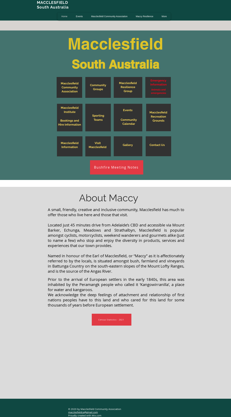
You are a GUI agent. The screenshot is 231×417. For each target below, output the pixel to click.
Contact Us (157, 145)
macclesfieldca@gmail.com (83, 412)
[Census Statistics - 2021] (111, 320)
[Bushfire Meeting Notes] (116, 167)
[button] (79, 16)
